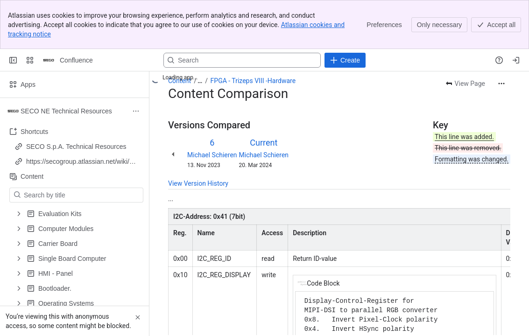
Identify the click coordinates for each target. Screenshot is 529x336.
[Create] (345, 60)
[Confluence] (48, 60)
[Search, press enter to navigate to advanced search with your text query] (242, 60)
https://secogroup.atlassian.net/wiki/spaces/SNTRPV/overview (81, 162)
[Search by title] (82, 195)
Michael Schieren (212, 155)
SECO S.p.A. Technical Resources (76, 146)
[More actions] (501, 84)
